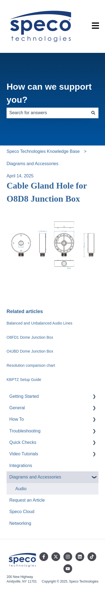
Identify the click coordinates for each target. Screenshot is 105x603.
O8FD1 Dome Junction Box (30, 337)
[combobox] (47, 113)
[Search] (93, 113)
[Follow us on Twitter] (55, 556)
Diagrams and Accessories (32, 163)
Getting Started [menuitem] (24, 396)
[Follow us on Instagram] (67, 556)
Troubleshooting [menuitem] (24, 431)
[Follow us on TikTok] (92, 556)
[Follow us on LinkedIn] (79, 556)
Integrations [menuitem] (20, 465)
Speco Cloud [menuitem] (21, 511)
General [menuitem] (17, 407)
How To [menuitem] (16, 419)
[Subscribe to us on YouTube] (67, 568)
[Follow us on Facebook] (43, 556)
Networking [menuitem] (20, 523)
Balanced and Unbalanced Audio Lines (40, 323)
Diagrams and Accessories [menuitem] (35, 477)
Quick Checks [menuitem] (22, 442)
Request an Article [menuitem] (27, 500)
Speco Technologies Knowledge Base (43, 151)
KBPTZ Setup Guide (24, 379)
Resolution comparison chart (31, 365)
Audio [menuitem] (21, 488)
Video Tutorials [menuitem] (23, 454)
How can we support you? (49, 93)
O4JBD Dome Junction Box (30, 351)
